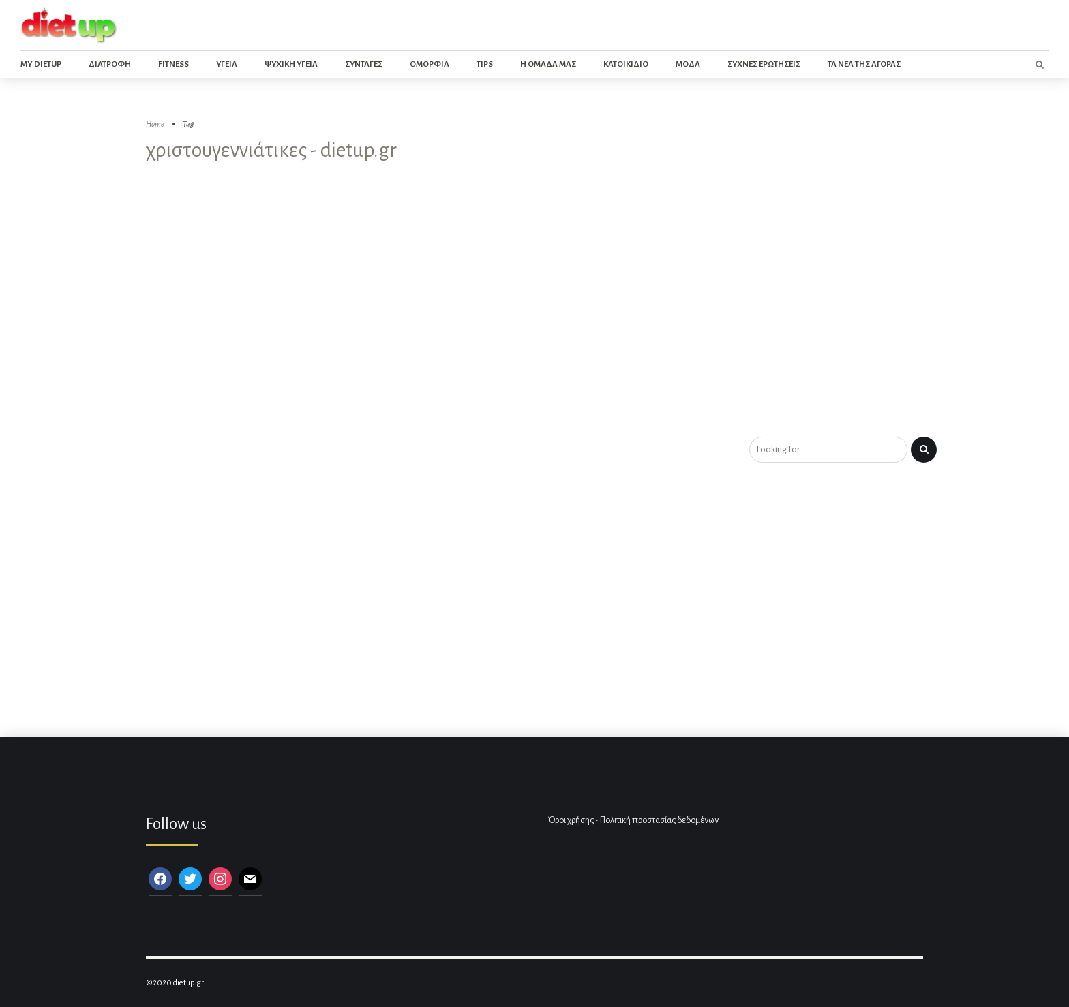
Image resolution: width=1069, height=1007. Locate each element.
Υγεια (226, 64)
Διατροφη (110, 64)
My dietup (40, 64)
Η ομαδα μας (548, 64)
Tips (485, 64)
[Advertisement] (534, 334)
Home (155, 124)
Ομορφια (429, 64)
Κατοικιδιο (625, 64)
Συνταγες (363, 64)
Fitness (173, 64)
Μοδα (688, 64)
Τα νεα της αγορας (864, 64)
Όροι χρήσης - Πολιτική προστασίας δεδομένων (633, 820)
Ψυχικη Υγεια (291, 64)
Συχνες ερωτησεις (763, 64)
